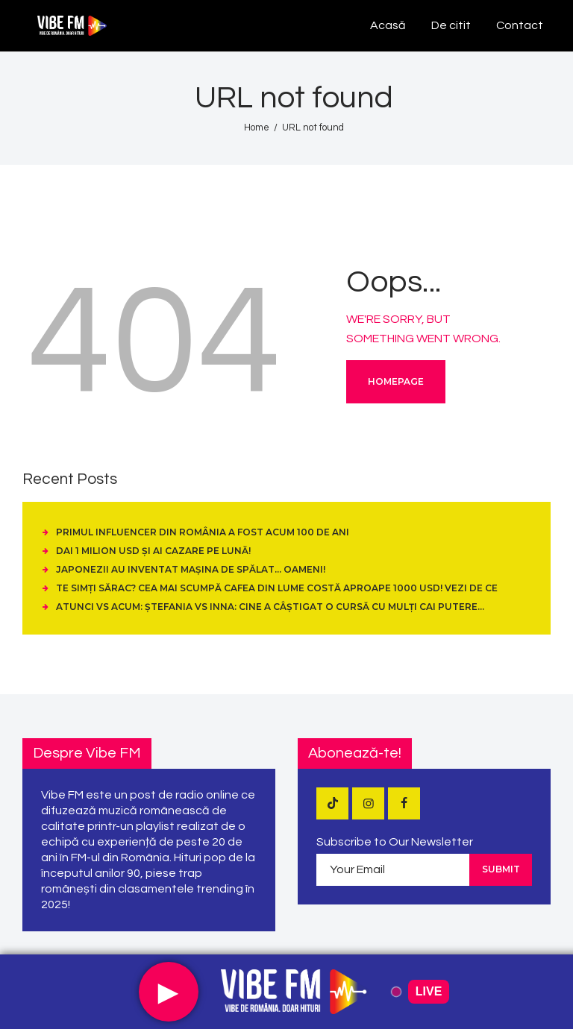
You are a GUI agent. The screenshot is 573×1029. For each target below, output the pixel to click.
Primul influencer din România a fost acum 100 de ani (202, 532)
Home (256, 127)
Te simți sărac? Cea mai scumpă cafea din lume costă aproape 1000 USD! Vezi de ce (277, 588)
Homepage (396, 381)
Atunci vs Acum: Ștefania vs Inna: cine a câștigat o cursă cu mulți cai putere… (270, 606)
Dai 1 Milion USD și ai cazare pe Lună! (153, 550)
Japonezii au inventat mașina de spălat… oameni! (190, 569)
